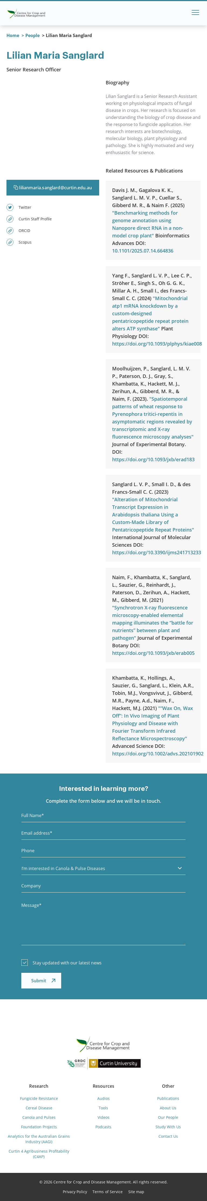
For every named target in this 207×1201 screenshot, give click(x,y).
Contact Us (168, 1136)
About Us (168, 1107)
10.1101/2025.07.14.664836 (142, 250)
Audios (103, 1098)
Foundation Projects (39, 1126)
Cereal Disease (39, 1107)
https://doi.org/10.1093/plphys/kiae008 (157, 343)
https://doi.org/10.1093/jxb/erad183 (153, 459)
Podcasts (103, 1126)
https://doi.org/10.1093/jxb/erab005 (153, 653)
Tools (103, 1107)
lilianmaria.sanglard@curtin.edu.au (53, 188)
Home (12, 35)
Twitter (18, 207)
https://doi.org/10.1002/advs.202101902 (157, 753)
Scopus (19, 242)
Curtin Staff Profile (29, 219)
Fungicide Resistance (39, 1098)
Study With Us (168, 1126)
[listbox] (103, 868)
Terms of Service (107, 1191)
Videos (103, 1117)
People (32, 35)
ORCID (18, 230)
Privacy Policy (75, 1191)
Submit (38, 981)
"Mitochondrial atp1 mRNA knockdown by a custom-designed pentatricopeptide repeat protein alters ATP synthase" (150, 313)
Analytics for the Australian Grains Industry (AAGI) (39, 1139)
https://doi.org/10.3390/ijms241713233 (156, 552)
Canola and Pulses (39, 1117)
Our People (168, 1117)
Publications (168, 1098)
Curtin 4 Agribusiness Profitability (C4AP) (39, 1154)
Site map (136, 1191)
